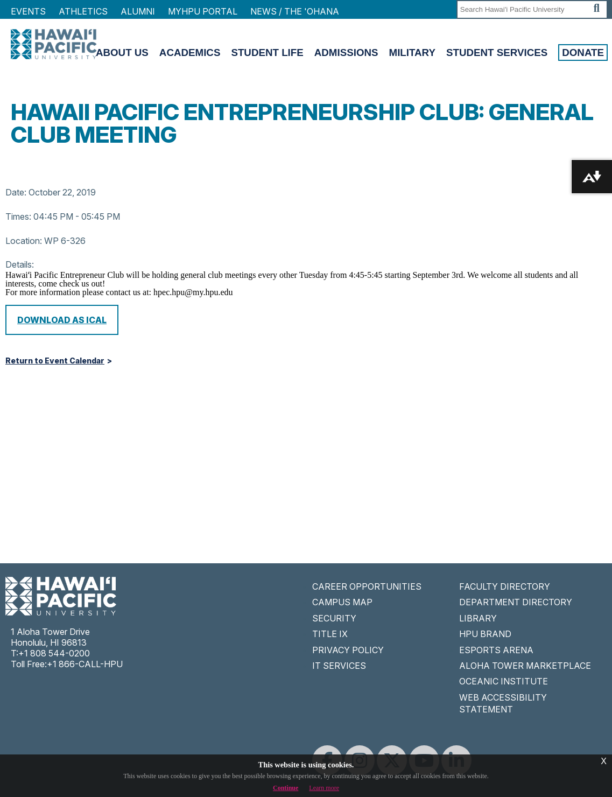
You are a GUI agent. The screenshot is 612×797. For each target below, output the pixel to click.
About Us (122, 52)
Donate (583, 52)
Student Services (496, 52)
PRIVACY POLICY (348, 650)
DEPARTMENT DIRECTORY (515, 602)
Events (28, 11)
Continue (285, 788)
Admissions (346, 52)
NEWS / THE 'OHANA (294, 11)
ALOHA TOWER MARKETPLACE (525, 665)
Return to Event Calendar (54, 361)
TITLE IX (330, 633)
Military (412, 52)
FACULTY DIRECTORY (504, 586)
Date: (15, 192)
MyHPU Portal (202, 11)
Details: (19, 264)
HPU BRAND (485, 633)
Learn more (324, 788)
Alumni (138, 11)
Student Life (267, 52)
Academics (190, 52)
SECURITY (334, 618)
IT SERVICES (339, 665)
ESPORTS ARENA (496, 650)
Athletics (83, 11)
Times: (18, 216)
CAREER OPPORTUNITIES (366, 586)
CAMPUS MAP (342, 602)
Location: (23, 240)
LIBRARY (478, 618)
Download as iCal (62, 319)
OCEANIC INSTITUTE (503, 681)
